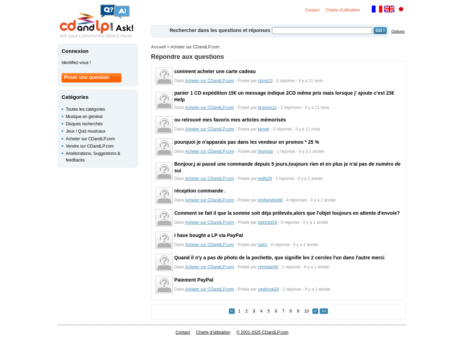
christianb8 (268, 267)
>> (323, 311)
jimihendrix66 (270, 200)
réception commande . (200, 191)
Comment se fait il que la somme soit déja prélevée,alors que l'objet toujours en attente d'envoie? (287, 213)
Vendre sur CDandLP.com (90, 146)
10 (306, 311)
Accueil (158, 47)
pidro (262, 244)
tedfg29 (265, 178)
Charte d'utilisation (343, 10)
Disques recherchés (84, 123)
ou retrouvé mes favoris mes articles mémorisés (230, 120)
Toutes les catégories (85, 109)
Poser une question (86, 77)
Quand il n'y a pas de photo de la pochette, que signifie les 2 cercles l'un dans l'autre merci (279, 257)
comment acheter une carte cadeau (215, 71)
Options (398, 31)
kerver (264, 129)
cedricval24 (268, 289)
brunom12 (267, 107)
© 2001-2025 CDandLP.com (262, 332)
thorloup (265, 151)
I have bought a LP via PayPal (208, 235)
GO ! (380, 30)
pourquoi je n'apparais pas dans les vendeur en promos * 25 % (246, 142)
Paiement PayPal (193, 280)
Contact (312, 10)
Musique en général (84, 116)
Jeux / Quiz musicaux (85, 131)
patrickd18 (267, 222)
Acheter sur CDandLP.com (209, 80)
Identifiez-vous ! (76, 62)
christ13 (265, 80)
